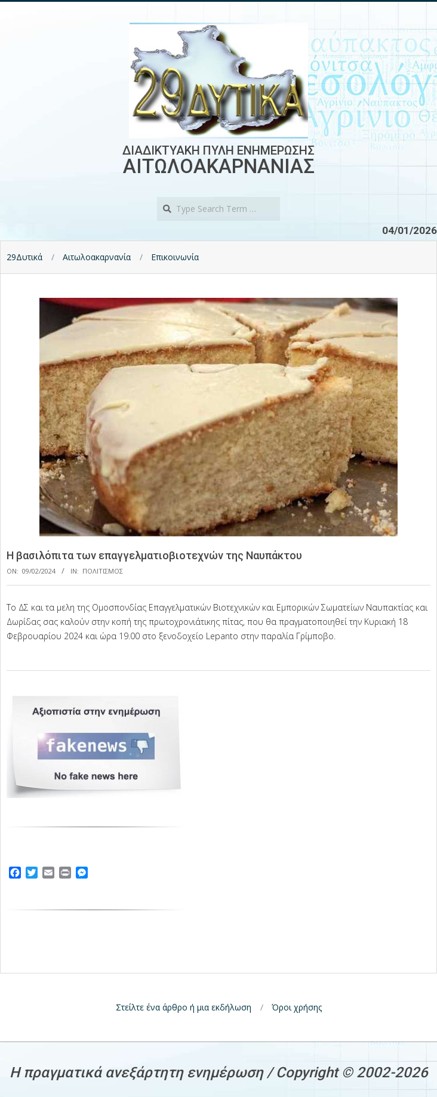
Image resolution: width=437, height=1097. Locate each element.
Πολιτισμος (102, 570)
